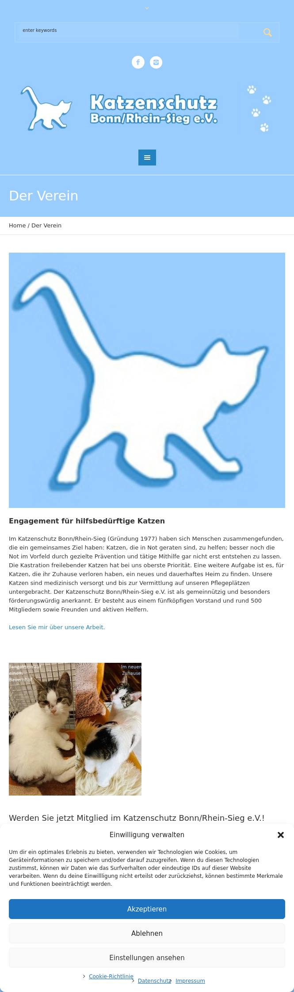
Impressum (190, 981)
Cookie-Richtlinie (111, 976)
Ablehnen (147, 934)
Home (17, 225)
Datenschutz (154, 981)
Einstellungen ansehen (146, 958)
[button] (280, 835)
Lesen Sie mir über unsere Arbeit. (57, 627)
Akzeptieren (147, 909)
